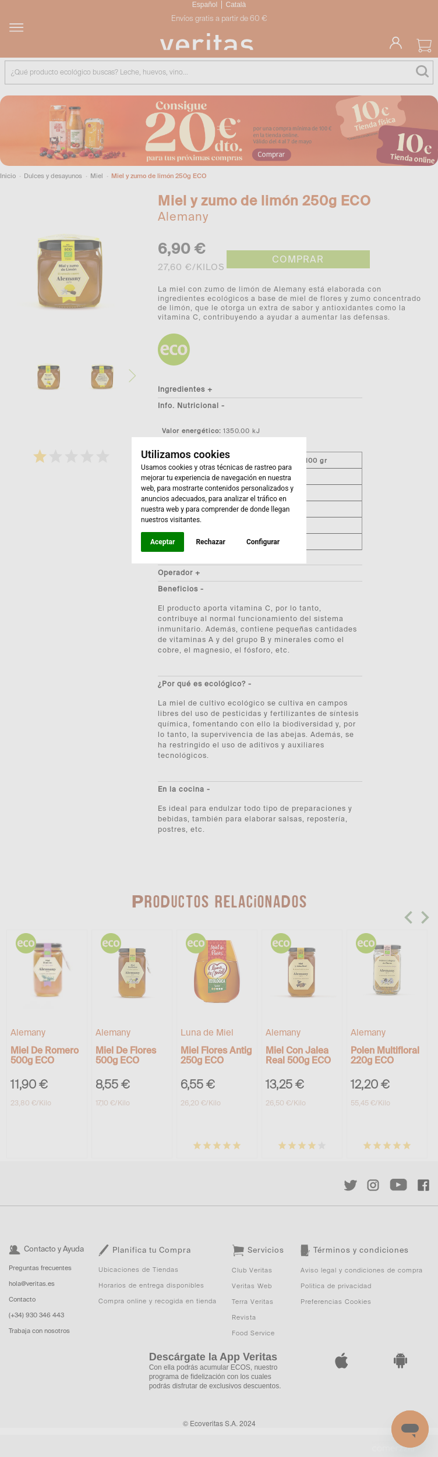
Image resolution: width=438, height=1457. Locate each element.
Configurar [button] (263, 542)
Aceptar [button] (162, 542)
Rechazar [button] (210, 542)
